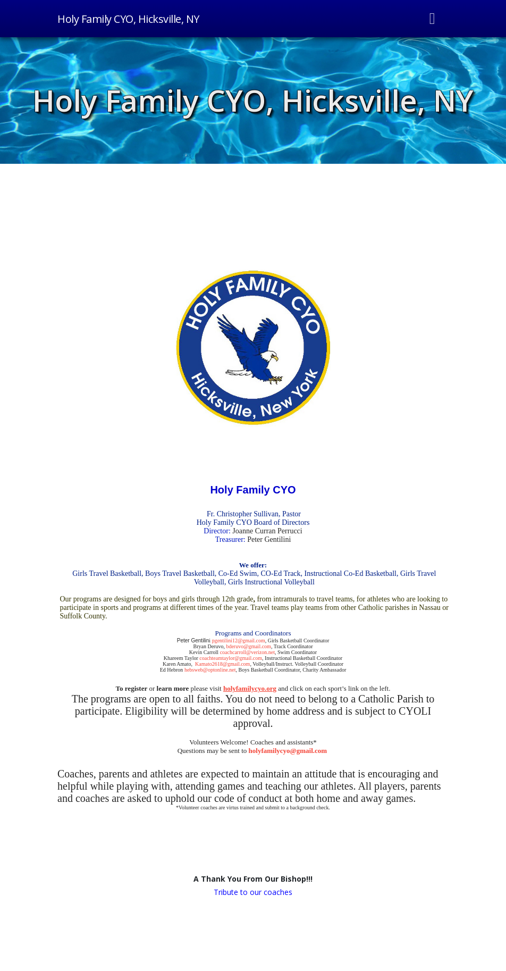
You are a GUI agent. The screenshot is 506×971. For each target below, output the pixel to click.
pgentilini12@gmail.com (238, 640)
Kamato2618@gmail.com (222, 664)
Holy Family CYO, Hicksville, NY (253, 100)
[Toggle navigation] (432, 19)
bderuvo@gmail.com (248, 646)
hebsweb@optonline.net (210, 670)
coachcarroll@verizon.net (247, 652)
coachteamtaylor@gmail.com (230, 658)
